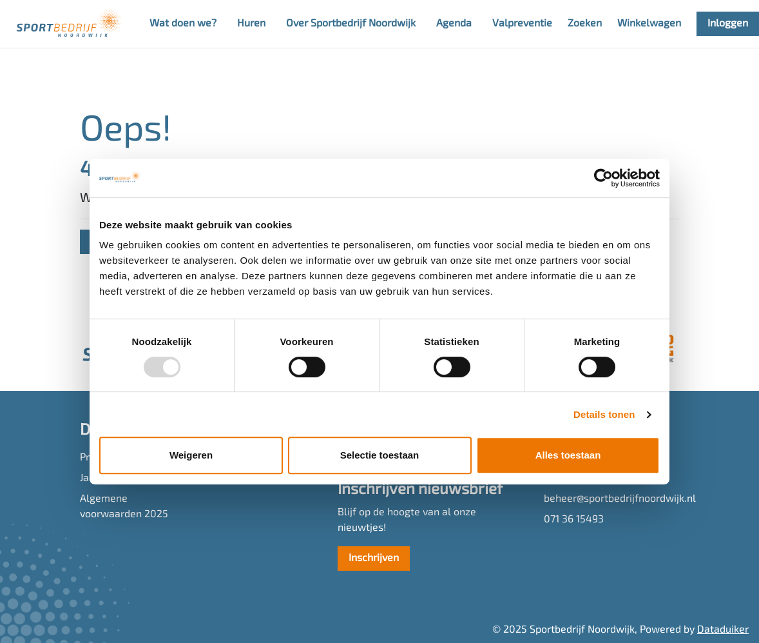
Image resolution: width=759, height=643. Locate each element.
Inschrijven (374, 558)
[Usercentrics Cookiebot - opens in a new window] (603, 178)
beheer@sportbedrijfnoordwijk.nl (611, 499)
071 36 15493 (574, 520)
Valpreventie (522, 24)
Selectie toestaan (379, 455)
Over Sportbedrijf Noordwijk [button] (351, 24)
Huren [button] (251, 24)
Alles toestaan (568, 455)
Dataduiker (723, 630)
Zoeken (585, 24)
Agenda (454, 24)
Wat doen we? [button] (182, 24)
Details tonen (604, 414)
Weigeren (191, 455)
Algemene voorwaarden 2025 (124, 507)
